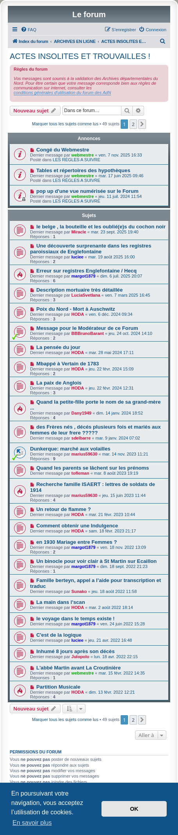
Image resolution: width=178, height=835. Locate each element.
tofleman (80, 473)
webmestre (82, 155)
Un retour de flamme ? (63, 509)
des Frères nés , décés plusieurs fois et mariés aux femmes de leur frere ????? (95, 430)
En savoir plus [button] (32, 822)
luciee (77, 257)
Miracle (78, 232)
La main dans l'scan (60, 602)
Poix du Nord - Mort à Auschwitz (75, 309)
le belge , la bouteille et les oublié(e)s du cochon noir (101, 227)
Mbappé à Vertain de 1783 (67, 364)
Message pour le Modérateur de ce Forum (87, 328)
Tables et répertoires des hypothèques (83, 170)
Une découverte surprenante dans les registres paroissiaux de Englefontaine (90, 249)
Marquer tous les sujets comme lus (65, 123)
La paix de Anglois (59, 383)
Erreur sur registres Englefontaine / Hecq (86, 271)
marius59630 (84, 454)
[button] (142, 124)
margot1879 (83, 276)
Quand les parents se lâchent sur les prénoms (92, 468)
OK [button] (134, 809)
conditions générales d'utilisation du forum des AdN (62, 92)
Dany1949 (81, 413)
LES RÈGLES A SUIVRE (76, 159)
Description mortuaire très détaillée (79, 290)
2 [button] (133, 124)
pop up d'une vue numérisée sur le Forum (87, 191)
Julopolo (80, 656)
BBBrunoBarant (87, 333)
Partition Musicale (58, 687)
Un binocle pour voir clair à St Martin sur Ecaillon (96, 561)
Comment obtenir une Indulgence (77, 526)
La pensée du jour (58, 347)
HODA (77, 314)
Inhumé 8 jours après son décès (75, 651)
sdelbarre (81, 438)
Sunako (79, 591)
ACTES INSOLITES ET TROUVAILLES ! (80, 56)
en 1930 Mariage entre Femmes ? (76, 542)
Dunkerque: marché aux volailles (70, 449)
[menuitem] (28, 29)
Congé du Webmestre (62, 150)
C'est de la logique (59, 635)
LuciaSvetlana (85, 295)
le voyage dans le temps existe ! (75, 618)
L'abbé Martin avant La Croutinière (78, 668)
